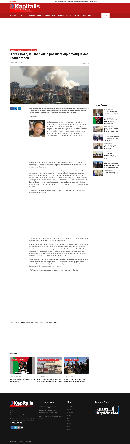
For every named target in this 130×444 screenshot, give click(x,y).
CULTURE (69, 424)
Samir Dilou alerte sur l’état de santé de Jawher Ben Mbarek (111, 146)
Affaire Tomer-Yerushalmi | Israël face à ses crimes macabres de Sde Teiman (49, 380)
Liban (56, 322)
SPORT (69, 418)
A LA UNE (13, 50)
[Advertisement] (59, 149)
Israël (42, 322)
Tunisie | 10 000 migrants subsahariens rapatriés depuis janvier (111, 138)
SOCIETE (69, 415)
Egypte (23, 322)
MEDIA (68, 427)
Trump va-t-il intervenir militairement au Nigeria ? (111, 173)
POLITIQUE (20, 50)
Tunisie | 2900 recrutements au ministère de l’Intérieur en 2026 (112, 156)
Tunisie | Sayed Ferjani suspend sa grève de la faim (111, 113)
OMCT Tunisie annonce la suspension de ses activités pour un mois (73, 1)
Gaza (37, 322)
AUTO (68, 421)
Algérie (17, 322)
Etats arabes (30, 322)
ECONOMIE (70, 413)
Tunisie (34, 50)
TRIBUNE (28, 50)
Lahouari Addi (49, 322)
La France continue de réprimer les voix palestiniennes (110, 121)
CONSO (69, 429)
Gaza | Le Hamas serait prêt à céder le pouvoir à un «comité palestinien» (76, 380)
